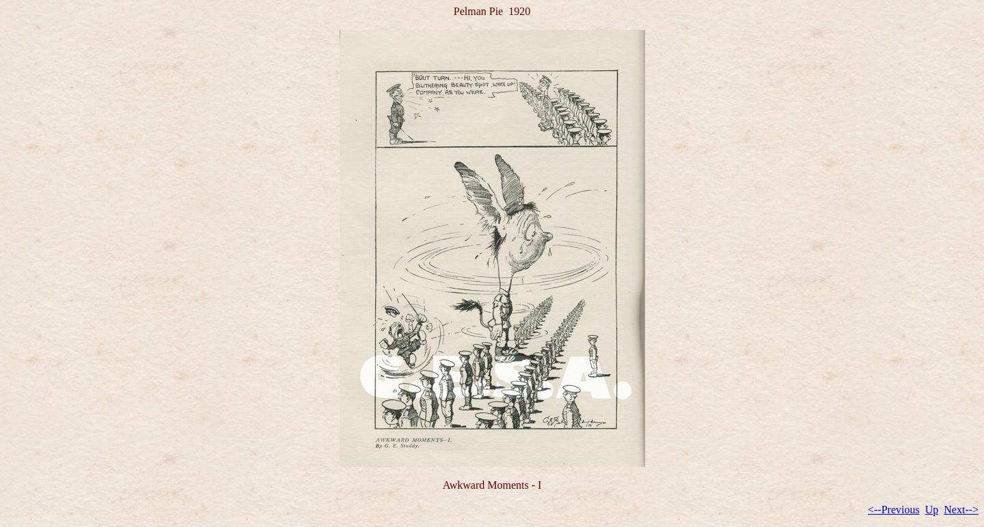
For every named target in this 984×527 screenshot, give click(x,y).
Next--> (961, 509)
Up (932, 509)
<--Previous (894, 509)
